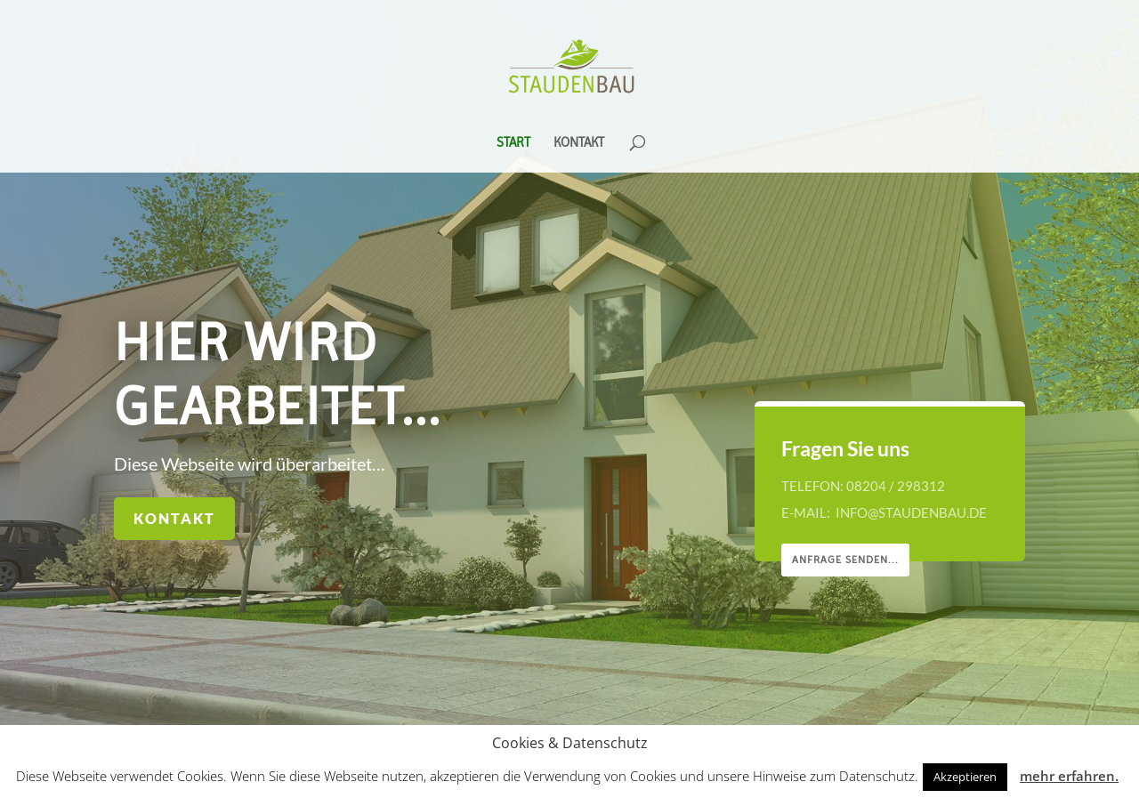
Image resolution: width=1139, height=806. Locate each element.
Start (513, 143)
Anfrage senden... (849, 559)
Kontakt (578, 143)
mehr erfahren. (1069, 776)
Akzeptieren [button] (965, 777)
